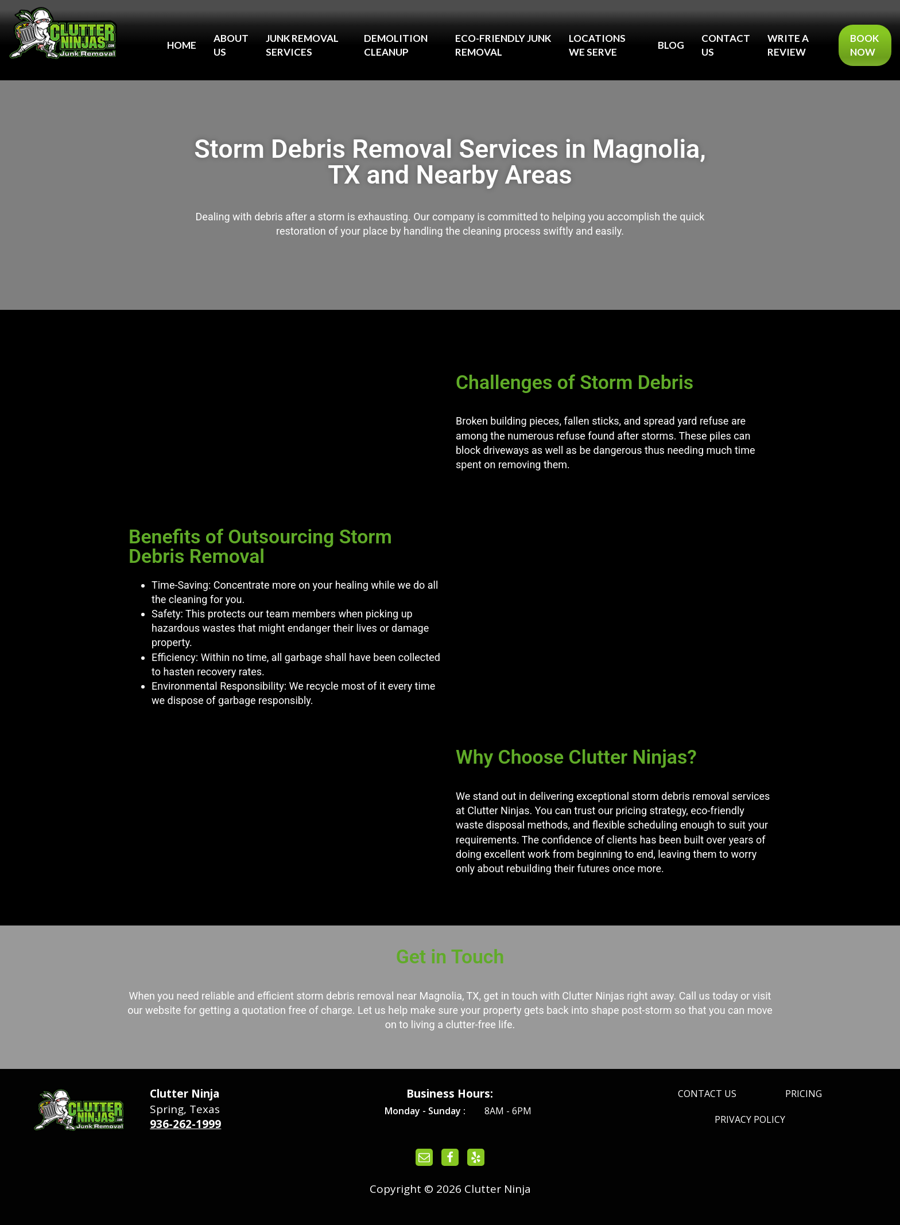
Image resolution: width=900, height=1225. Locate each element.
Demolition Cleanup (396, 45)
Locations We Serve (597, 45)
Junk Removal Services (302, 45)
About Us (231, 45)
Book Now (864, 45)
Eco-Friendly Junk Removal (503, 45)
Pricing (803, 1093)
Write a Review (788, 45)
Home (181, 45)
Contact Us (725, 45)
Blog (671, 45)
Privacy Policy (750, 1119)
